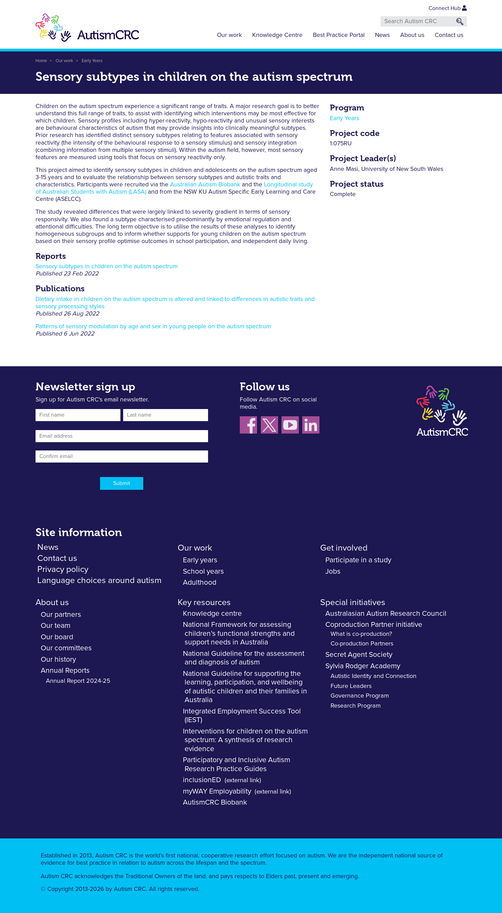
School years (203, 571)
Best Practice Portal (339, 35)
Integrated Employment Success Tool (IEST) (242, 716)
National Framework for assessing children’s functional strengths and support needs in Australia (239, 633)
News (382, 35)
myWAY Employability (217, 791)
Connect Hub (448, 8)
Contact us (449, 35)
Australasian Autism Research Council (385, 613)
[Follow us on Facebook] (250, 426)
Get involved (343, 548)
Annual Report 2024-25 (78, 681)
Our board (57, 637)
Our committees (66, 648)
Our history (58, 659)
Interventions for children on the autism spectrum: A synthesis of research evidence (245, 740)
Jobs (333, 571)
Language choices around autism (99, 580)
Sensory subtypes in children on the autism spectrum (107, 266)
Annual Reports (65, 670)
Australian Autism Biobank (205, 185)
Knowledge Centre (277, 35)
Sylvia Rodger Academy (362, 666)
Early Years (92, 61)
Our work (229, 35)
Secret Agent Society (358, 654)
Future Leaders (351, 686)
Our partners (61, 614)
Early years (200, 560)
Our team (55, 625)
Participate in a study (358, 560)
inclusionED (202, 780)
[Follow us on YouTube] (292, 426)
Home (41, 61)
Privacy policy (62, 569)
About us (412, 35)
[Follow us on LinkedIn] (311, 426)
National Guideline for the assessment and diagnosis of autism (243, 658)
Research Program (356, 706)
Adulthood (199, 582)
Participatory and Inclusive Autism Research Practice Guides (236, 764)
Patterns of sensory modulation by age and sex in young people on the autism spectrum (153, 326)
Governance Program (360, 696)
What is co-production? (361, 634)
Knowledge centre (212, 613)
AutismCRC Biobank (215, 802)
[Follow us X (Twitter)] (271, 426)
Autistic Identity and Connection (373, 676)
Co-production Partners (362, 644)
